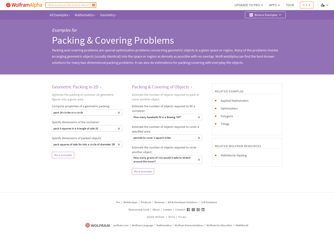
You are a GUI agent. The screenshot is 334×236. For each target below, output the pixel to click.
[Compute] (93, 5)
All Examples (60, 14)
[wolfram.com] (98, 225)
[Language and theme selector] (325, 5)
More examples (63, 155)
